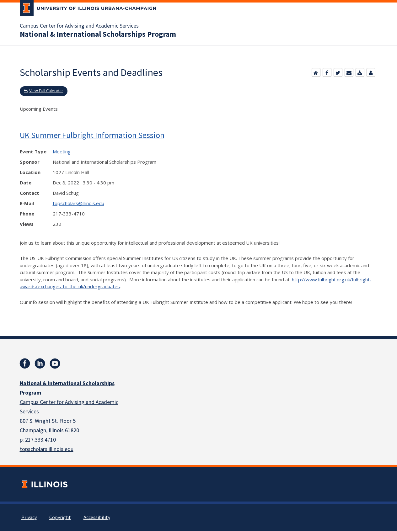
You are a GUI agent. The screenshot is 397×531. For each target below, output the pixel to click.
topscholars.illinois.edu (46, 449)
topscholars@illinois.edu (78, 203)
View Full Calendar (46, 90)
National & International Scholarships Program (98, 34)
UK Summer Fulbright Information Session (92, 135)
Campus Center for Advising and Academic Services (79, 26)
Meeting (62, 151)
